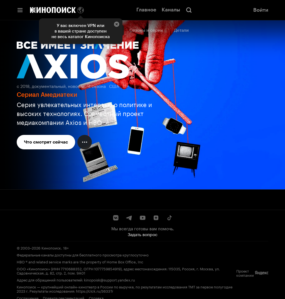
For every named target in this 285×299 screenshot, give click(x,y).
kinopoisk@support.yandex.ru (109, 279)
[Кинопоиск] (53, 10)
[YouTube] (142, 217)
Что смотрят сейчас (46, 142)
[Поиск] (189, 10)
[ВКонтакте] (115, 217)
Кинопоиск (51, 247)
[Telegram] (129, 217)
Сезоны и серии (146, 30)
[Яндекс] (261, 273)
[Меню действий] (84, 142)
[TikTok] (169, 217)
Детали (181, 30)
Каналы (171, 10)
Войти (260, 10)
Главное (146, 10)
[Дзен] (156, 217)
